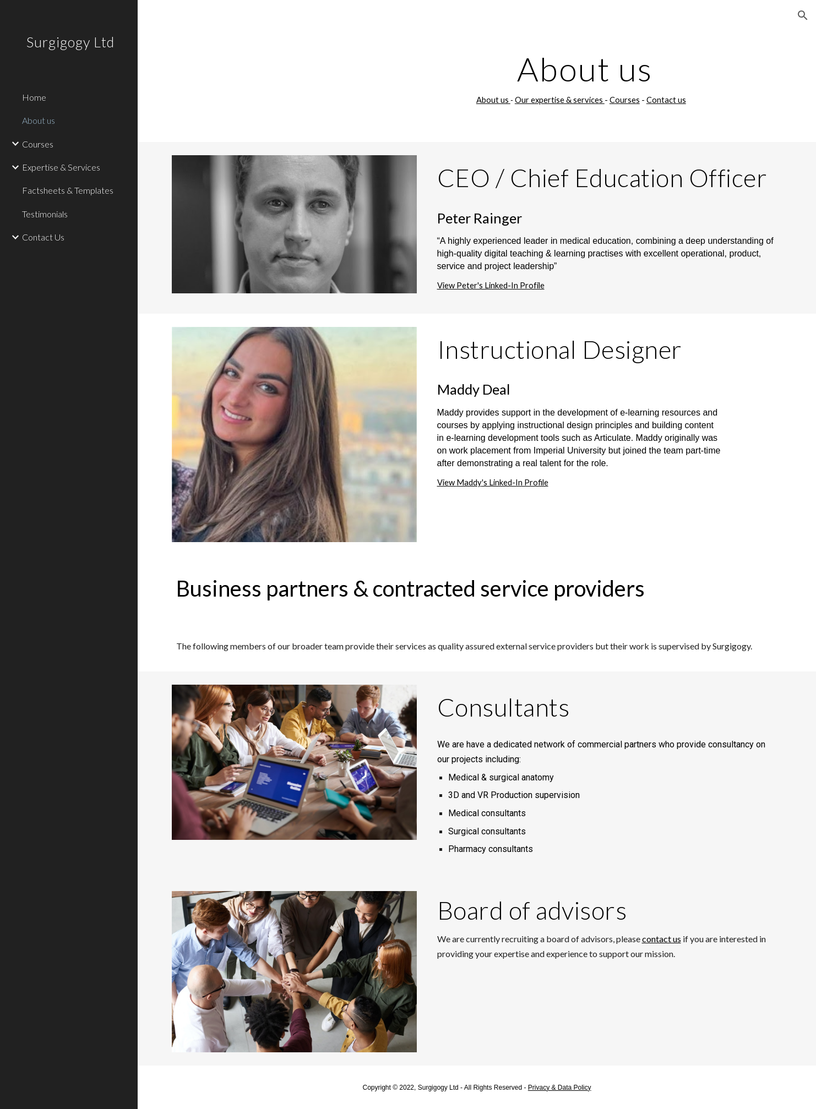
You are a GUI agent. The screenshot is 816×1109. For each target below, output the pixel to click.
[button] (803, 15)
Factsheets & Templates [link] (67, 190)
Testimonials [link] (45, 214)
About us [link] (38, 120)
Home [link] (34, 97)
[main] (581, 78)
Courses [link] (37, 144)
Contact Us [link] (43, 237)
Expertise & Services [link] (61, 167)
